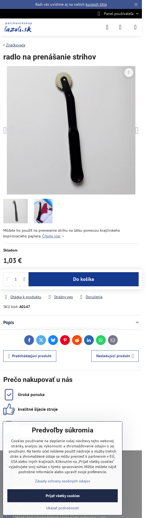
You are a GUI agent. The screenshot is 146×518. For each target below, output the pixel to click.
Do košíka (83, 279)
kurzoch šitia (96, 4)
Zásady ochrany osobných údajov (62, 481)
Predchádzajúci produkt (30, 356)
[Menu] (135, 27)
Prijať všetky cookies (63, 495)
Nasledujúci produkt (115, 356)
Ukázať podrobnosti (62, 508)
